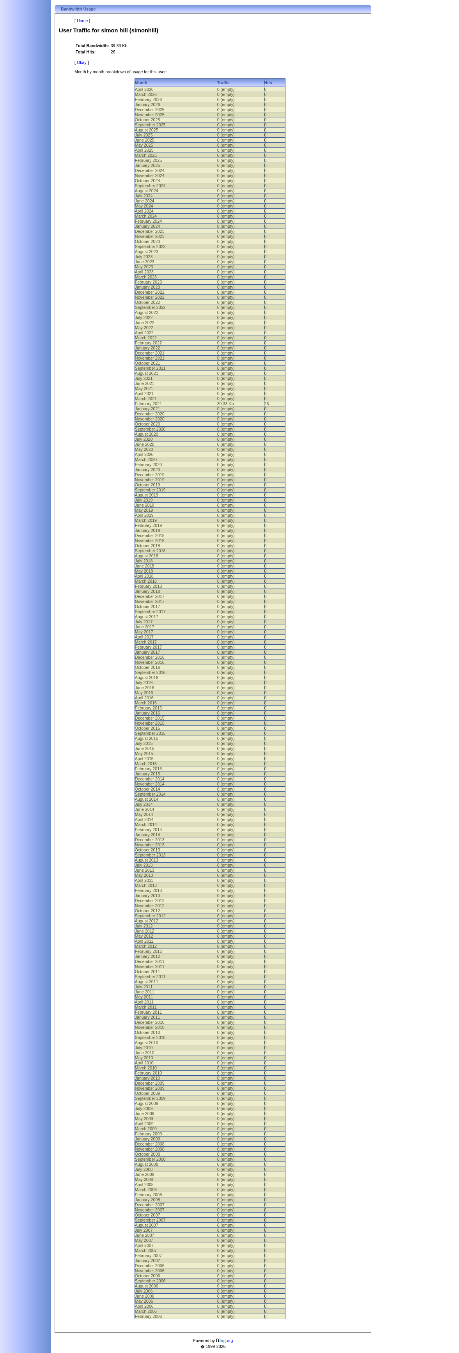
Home (82, 20)
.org (224, 1340)
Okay (82, 62)
